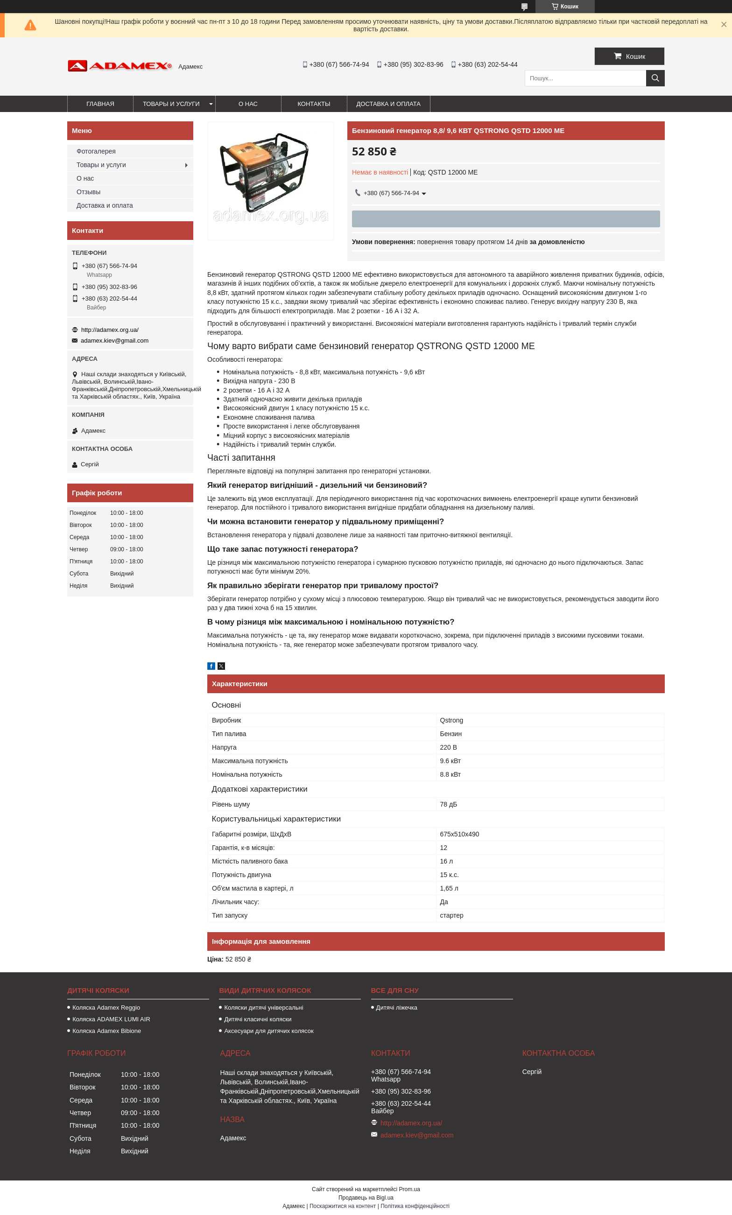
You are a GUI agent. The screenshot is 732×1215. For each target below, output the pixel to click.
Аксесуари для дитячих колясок (268, 1030)
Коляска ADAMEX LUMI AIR (111, 1019)
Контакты (313, 103)
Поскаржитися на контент (343, 1206)
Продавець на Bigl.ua (366, 1197)
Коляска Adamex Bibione (106, 1030)
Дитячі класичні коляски (257, 1019)
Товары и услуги (171, 103)
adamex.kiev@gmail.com (114, 340)
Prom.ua (409, 1189)
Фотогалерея (96, 151)
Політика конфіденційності (415, 1206)
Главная (100, 103)
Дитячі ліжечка (396, 1007)
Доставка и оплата (389, 103)
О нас (248, 103)
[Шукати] (655, 78)
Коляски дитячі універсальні (263, 1007)
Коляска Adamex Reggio (106, 1007)
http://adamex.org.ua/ (110, 329)
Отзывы (88, 192)
